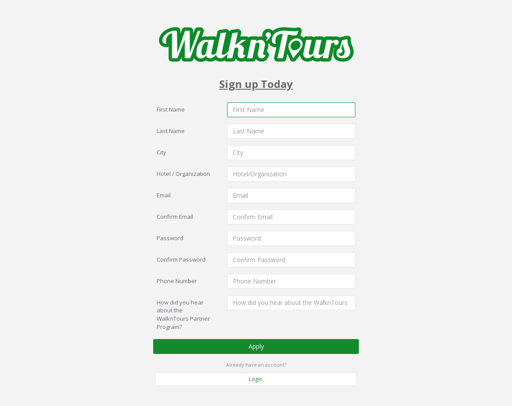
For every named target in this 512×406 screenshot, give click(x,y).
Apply (256, 346)
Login (256, 379)
